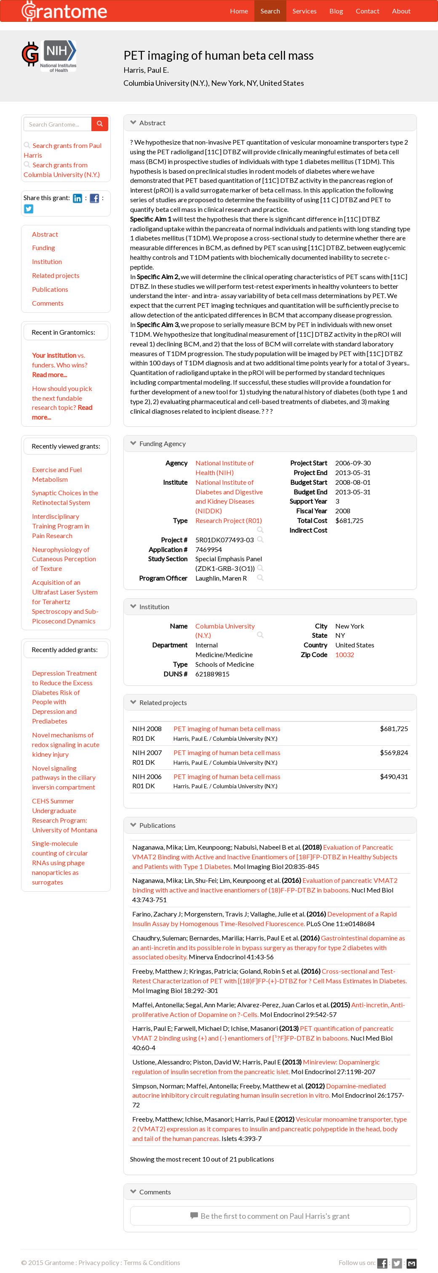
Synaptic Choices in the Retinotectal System (65, 497)
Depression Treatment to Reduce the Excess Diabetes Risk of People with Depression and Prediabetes (64, 697)
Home (239, 11)
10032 (344, 654)
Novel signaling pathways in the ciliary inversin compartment (64, 777)
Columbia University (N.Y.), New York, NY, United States (213, 82)
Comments (48, 303)
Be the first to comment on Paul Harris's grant (270, 1215)
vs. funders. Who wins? (60, 364)
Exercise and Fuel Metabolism (57, 474)
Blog (336, 11)
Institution (47, 261)
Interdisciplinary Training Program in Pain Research (60, 525)
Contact (367, 11)
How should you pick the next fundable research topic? (62, 402)
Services (305, 11)
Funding (43, 247)
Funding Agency (162, 443)
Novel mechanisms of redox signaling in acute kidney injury (65, 744)
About (401, 11)
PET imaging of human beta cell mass (227, 728)
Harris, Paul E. (146, 69)
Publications (50, 289)
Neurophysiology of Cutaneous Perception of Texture (64, 559)
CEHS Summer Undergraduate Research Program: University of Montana (64, 815)
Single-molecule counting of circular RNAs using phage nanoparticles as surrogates (60, 862)
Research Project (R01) (228, 520)
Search (270, 11)
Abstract (45, 234)
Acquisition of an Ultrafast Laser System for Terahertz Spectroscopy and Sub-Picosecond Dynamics (65, 601)
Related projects (56, 275)
